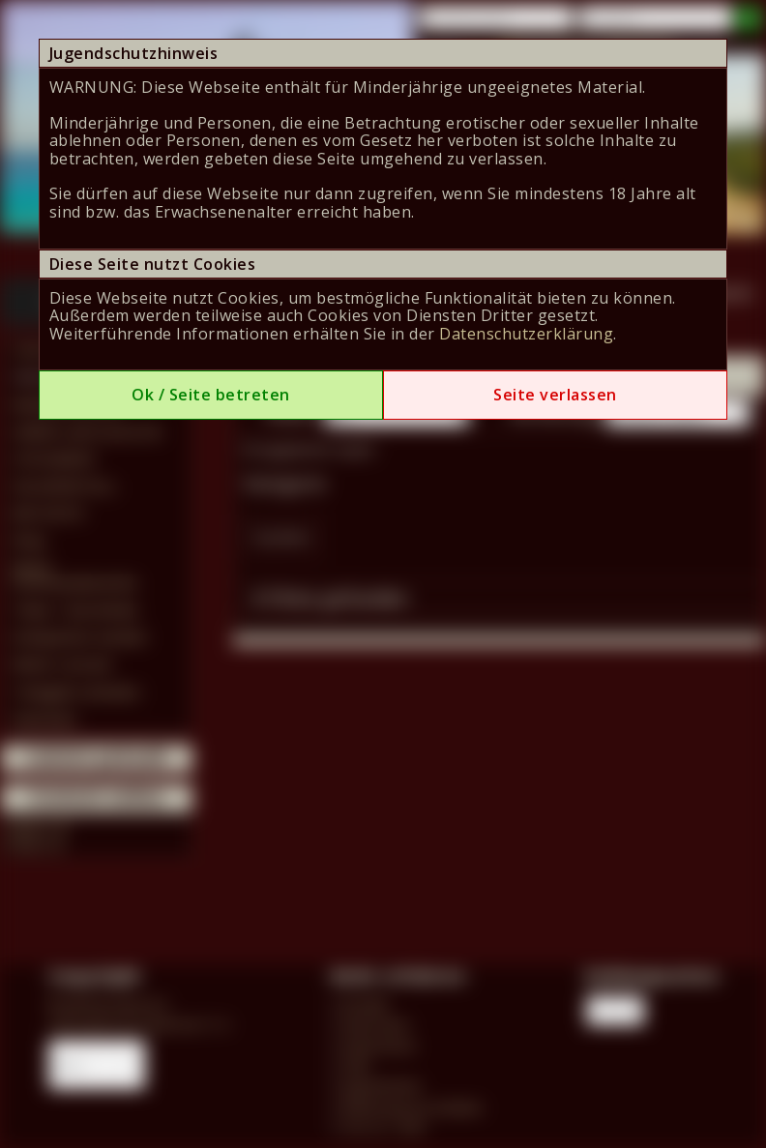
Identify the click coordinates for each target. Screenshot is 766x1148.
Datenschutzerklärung (526, 333)
